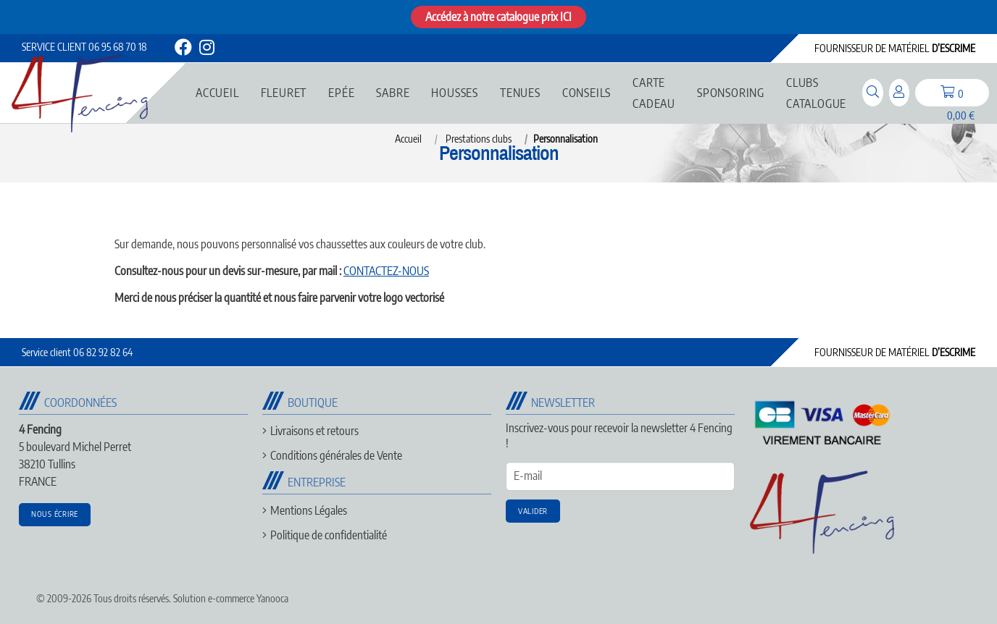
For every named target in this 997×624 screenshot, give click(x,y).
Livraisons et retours (314, 430)
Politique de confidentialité (328, 535)
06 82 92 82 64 (77, 352)
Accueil (408, 138)
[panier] (952, 92)
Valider (533, 510)
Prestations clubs (479, 138)
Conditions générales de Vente (336, 455)
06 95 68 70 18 (84, 47)
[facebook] (183, 49)
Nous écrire (54, 513)
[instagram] (206, 49)
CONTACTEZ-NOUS (386, 270)
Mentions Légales (308, 510)
